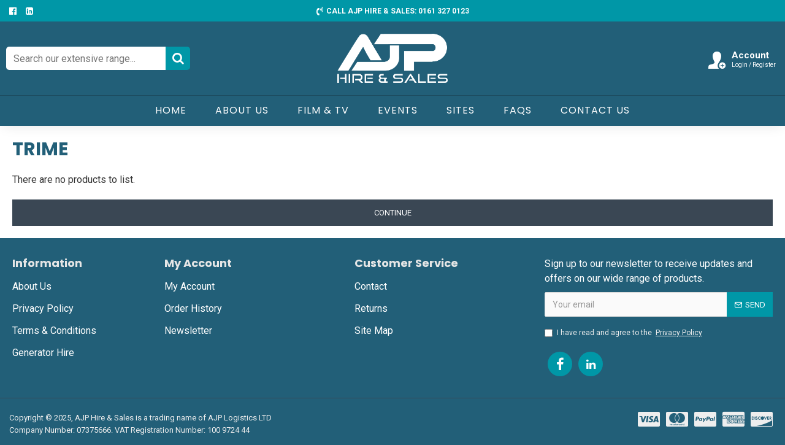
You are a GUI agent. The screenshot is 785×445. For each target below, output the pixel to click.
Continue (393, 212)
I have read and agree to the (624, 332)
